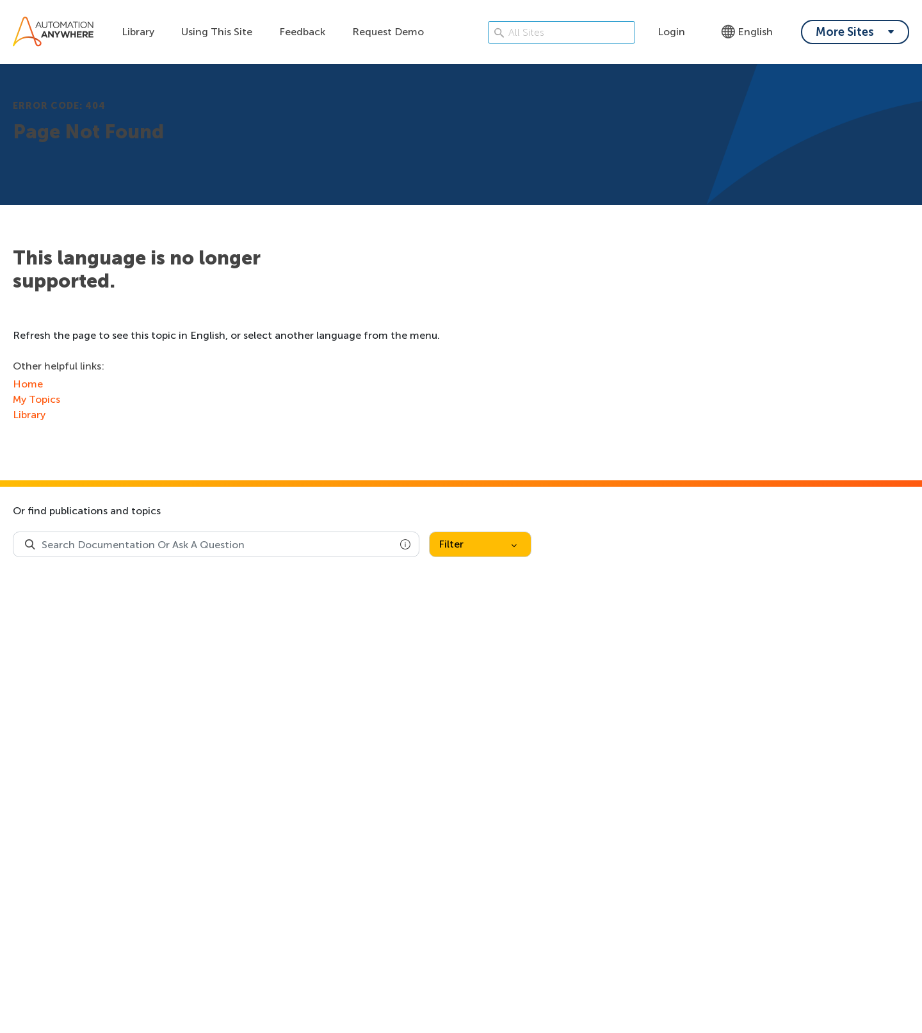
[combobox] (216, 544)
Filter (478, 544)
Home (28, 383)
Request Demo (388, 31)
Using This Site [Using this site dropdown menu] (216, 31)
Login (671, 31)
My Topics (36, 399)
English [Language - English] (747, 32)
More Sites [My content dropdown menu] (845, 32)
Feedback (302, 31)
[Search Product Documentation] (30, 544)
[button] (405, 544)
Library (138, 31)
